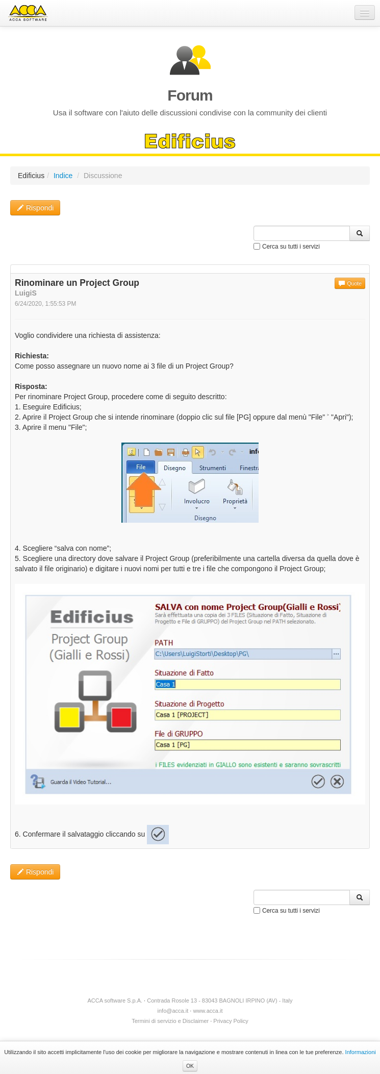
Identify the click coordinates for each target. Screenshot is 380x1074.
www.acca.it (207, 1011)
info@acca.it (173, 1011)
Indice (63, 176)
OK (190, 1066)
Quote (350, 283)
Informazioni (360, 1052)
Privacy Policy (230, 1021)
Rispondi (35, 208)
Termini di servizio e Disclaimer (170, 1021)
